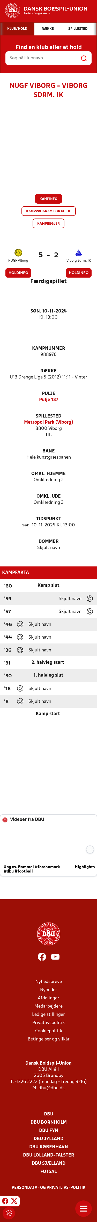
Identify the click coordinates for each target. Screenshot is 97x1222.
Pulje (48, 394)
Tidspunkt (48, 519)
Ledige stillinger (48, 1014)
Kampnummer (48, 348)
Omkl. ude (48, 496)
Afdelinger (48, 998)
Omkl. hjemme (48, 474)
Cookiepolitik (48, 1031)
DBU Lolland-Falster (48, 1155)
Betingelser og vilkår (49, 1039)
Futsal (48, 1172)
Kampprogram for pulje (48, 211)
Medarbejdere (48, 1006)
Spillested (48, 416)
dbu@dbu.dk (52, 1088)
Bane (48, 451)
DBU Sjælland (48, 1163)
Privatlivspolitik (48, 1023)
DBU (48, 1114)
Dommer (49, 541)
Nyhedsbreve (48, 982)
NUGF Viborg (18, 260)
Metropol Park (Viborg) (48, 422)
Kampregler (48, 223)
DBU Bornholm (49, 1122)
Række (48, 371)
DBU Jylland (48, 1139)
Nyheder (48, 990)
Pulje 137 (48, 400)
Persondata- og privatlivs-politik (49, 1188)
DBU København (48, 1147)
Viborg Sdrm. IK (78, 260)
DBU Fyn (48, 1131)
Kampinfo (48, 199)
